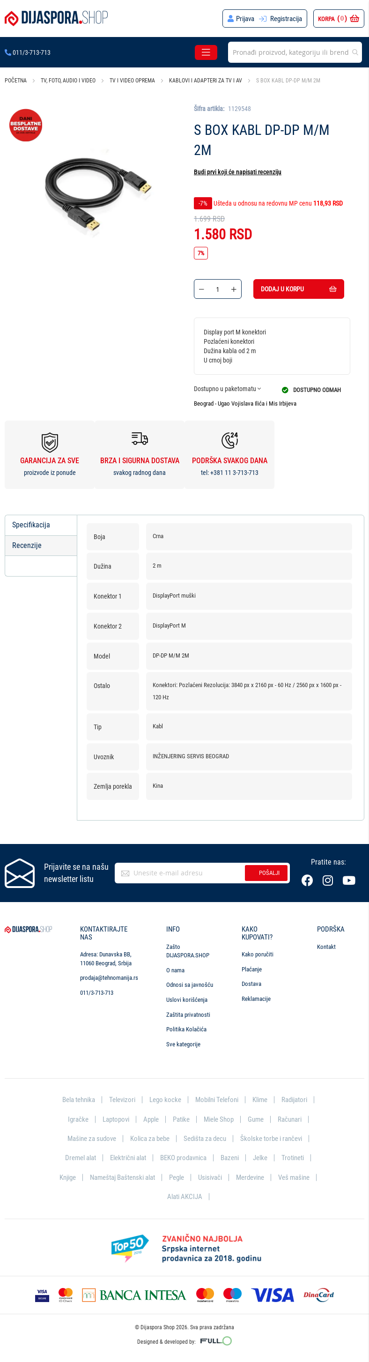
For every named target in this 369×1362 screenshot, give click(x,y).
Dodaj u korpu (299, 289)
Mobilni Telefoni (216, 1100)
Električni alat (128, 1158)
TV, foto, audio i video (68, 80)
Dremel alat (80, 1158)
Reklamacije (256, 998)
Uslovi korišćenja (186, 999)
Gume (256, 1119)
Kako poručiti (257, 954)
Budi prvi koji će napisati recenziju (237, 172)
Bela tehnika (78, 1100)
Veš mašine (294, 1177)
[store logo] (56, 18)
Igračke (78, 1119)
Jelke (260, 1158)
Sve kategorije (183, 1044)
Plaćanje (252, 969)
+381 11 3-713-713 (234, 472)
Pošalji (269, 872)
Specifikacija (31, 524)
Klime (259, 1100)
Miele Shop (219, 1119)
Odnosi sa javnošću (189, 984)
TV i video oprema (132, 80)
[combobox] (295, 52)
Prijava (245, 19)
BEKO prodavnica (183, 1158)
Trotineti (292, 1158)
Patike (181, 1119)
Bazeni (230, 1158)
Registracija (286, 19)
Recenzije (27, 545)
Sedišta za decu (205, 1138)
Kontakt (326, 946)
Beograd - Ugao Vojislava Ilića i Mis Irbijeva (245, 403)
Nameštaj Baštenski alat (122, 1177)
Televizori (122, 1100)
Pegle (176, 1177)
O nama (175, 970)
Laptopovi (116, 1119)
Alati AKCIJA (184, 1196)
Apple (151, 1119)
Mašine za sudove (91, 1138)
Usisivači (210, 1177)
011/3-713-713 (28, 52)
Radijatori (294, 1100)
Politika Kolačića (186, 1029)
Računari (290, 1119)
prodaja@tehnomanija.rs (109, 977)
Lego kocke (165, 1100)
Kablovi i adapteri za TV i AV (205, 80)
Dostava (251, 983)
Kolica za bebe (150, 1138)
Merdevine (250, 1177)
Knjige (67, 1177)
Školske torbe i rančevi (271, 1138)
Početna (16, 80)
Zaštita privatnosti (188, 1014)
